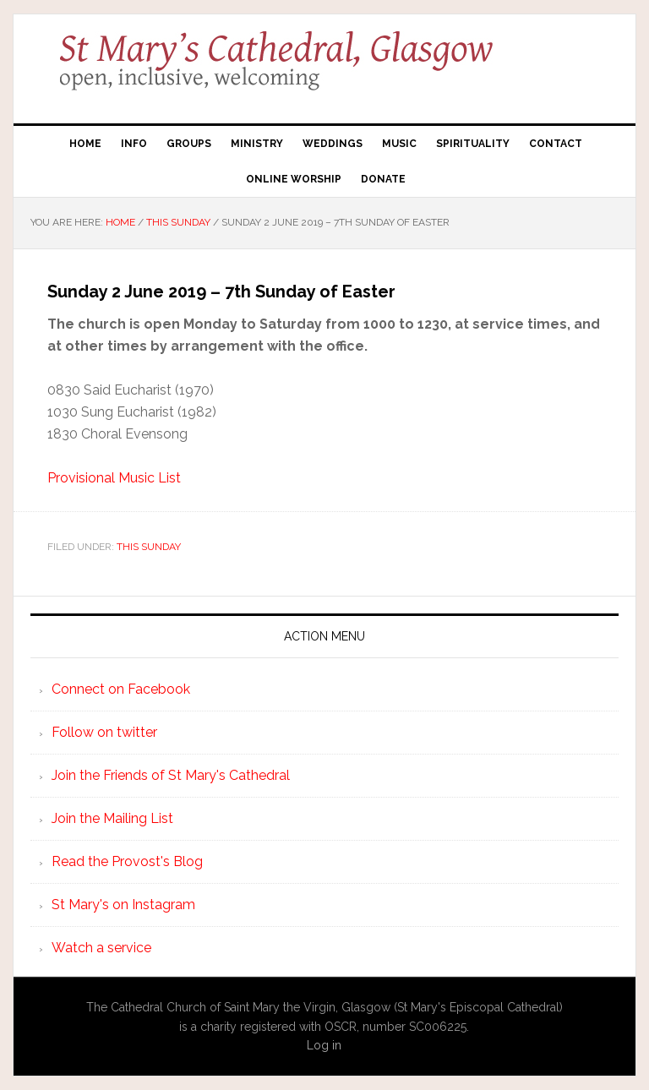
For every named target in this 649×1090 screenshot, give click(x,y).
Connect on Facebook (121, 689)
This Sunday (149, 547)
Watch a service (101, 948)
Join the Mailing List (112, 818)
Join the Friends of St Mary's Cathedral (171, 775)
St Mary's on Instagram (123, 905)
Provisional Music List (114, 478)
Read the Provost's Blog (127, 861)
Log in (324, 1045)
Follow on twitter (104, 732)
